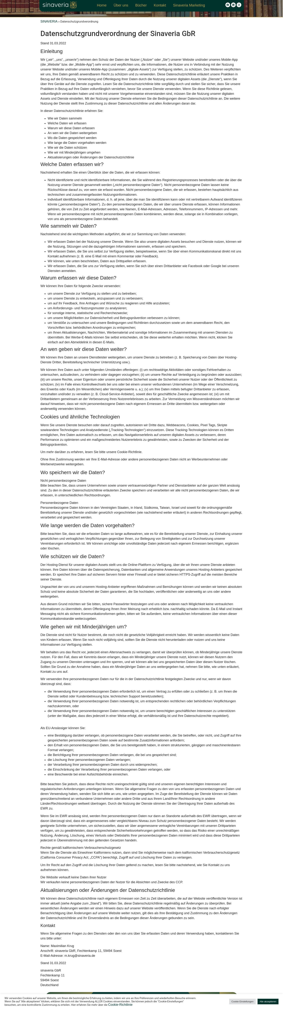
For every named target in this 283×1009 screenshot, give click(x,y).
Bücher (141, 5)
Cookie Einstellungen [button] (242, 1001)
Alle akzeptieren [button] (268, 1001)
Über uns (121, 5)
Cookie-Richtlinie (120, 1004)
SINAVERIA (49, 21)
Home (101, 5)
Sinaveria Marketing (189, 5)
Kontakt (160, 5)
